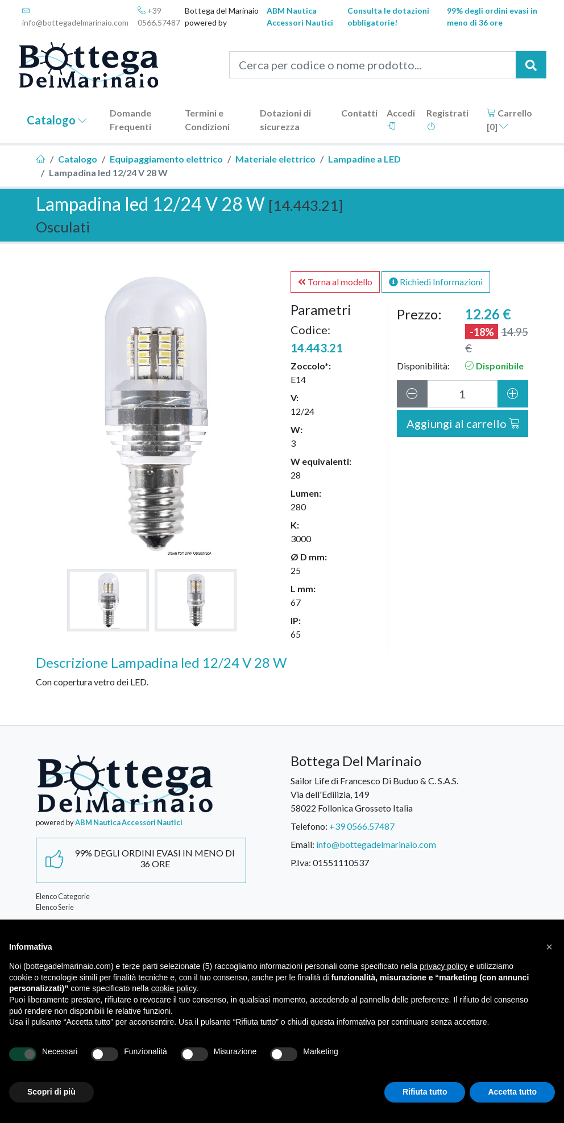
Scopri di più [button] (51, 1091)
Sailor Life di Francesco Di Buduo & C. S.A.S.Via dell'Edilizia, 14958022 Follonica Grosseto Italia (374, 794)
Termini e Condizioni (207, 119)
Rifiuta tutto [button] (425, 1091)
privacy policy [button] (443, 966)
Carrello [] (509, 119)
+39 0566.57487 (159, 16)
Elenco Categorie (63, 896)
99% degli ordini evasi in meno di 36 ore (492, 16)
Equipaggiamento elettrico (166, 158)
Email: (302, 844)
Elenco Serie (55, 907)
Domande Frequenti (130, 119)
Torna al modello (335, 281)
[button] (549, 947)
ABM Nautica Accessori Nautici (300, 16)
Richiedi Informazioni (436, 281)
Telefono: (309, 826)
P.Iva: (301, 862)
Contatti (359, 112)
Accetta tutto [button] (512, 1091)
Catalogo (57, 120)
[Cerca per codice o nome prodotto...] (372, 64)
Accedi (401, 119)
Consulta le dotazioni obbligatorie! (388, 16)
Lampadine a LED (364, 158)
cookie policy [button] (173, 988)
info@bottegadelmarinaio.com (75, 16)
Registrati (447, 119)
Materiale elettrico (275, 158)
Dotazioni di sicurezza (285, 119)
